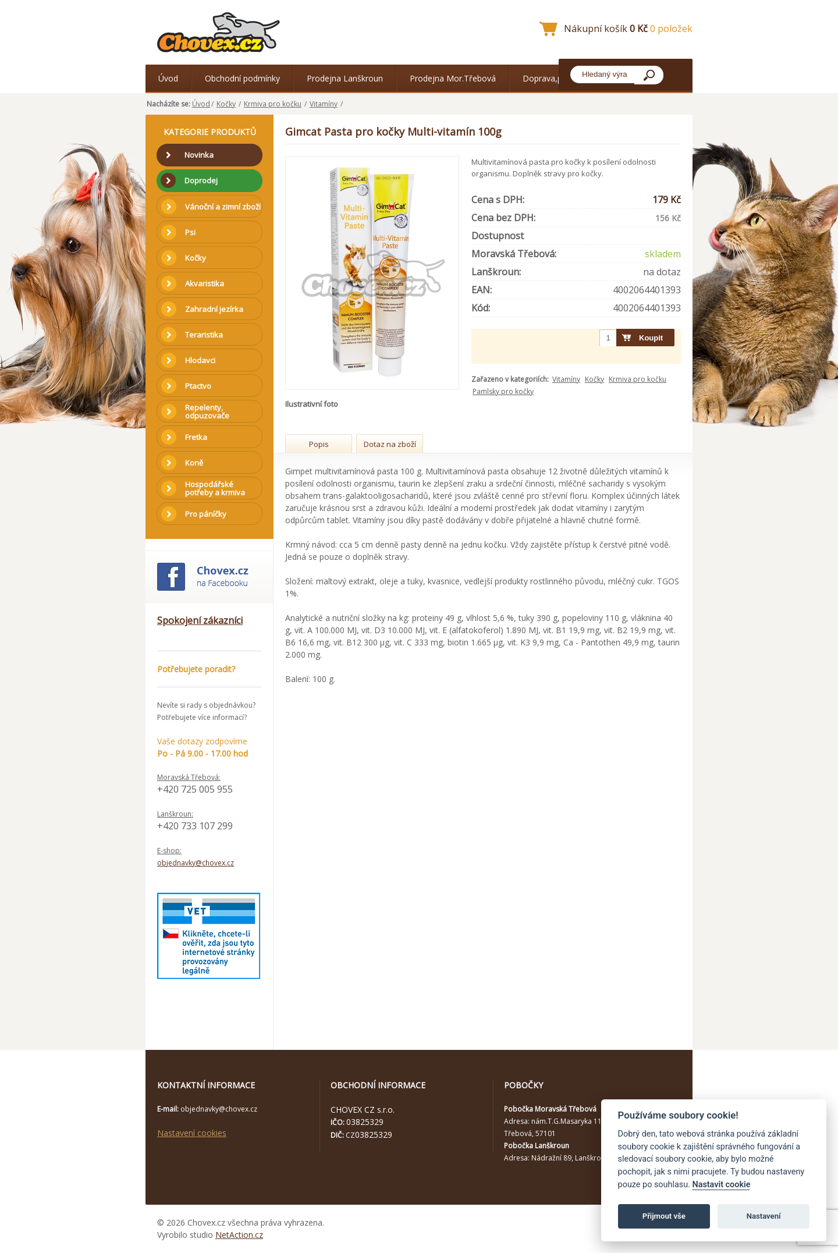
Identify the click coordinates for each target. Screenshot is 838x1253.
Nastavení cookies (191, 1132)
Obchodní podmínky (242, 78)
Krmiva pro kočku (272, 104)
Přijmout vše (664, 1216)
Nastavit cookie (721, 1185)
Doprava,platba (552, 78)
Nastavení (764, 1216)
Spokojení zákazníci (200, 620)
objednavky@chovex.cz (195, 863)
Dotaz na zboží (390, 444)
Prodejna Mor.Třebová (453, 78)
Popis (319, 444)
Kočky (226, 104)
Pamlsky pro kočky (503, 391)
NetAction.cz (239, 1234)
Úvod (168, 78)
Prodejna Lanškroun (345, 78)
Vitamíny (324, 104)
